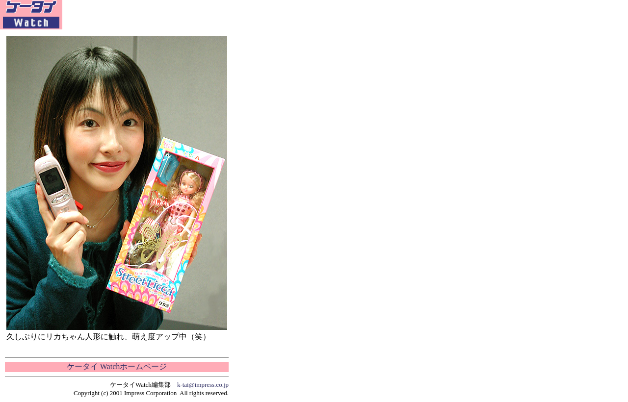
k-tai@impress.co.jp (203, 384)
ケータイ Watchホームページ (117, 366)
